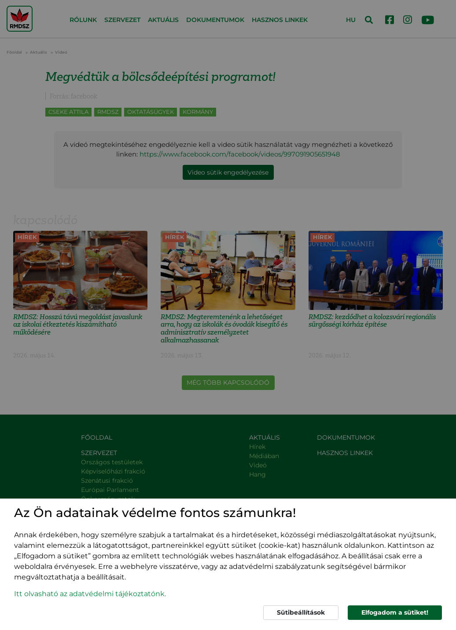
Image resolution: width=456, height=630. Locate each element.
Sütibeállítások (301, 612)
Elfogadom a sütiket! (394, 612)
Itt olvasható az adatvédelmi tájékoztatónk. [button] (90, 594)
